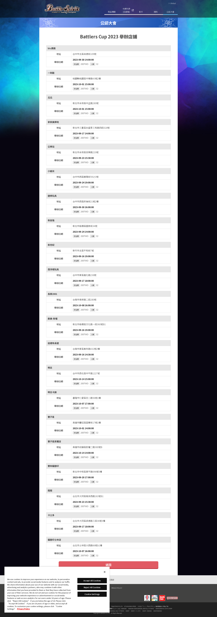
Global (173, 3)
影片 (141, 11)
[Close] (105, 572)
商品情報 (112, 11)
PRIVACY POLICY (116, 588)
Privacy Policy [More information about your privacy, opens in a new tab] (23, 609)
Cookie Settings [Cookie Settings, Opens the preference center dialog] (92, 594)
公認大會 (170, 11)
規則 (156, 11)
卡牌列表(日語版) (126, 10)
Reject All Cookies (92, 587)
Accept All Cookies (92, 580)
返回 (108, 565)
